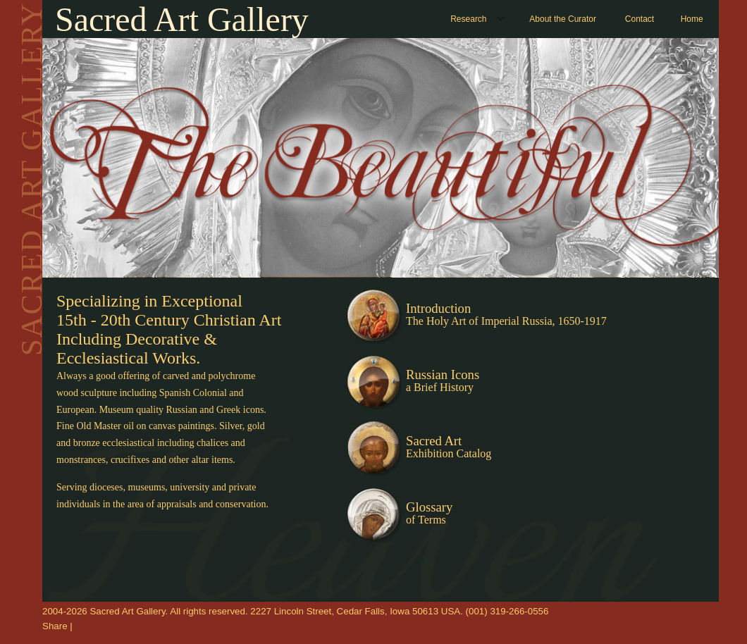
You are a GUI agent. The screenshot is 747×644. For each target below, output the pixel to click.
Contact (639, 19)
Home (692, 19)
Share (55, 626)
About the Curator (562, 19)
